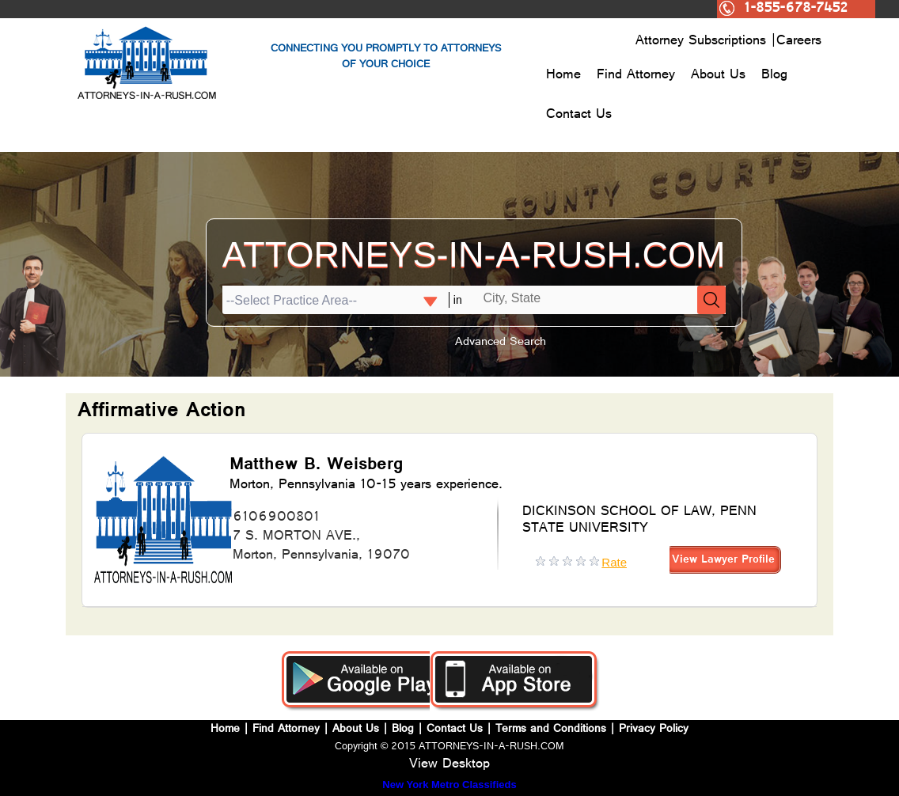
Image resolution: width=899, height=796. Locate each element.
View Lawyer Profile (723, 560)
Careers (798, 42)
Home (563, 76)
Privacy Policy (653, 730)
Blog (774, 76)
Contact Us (579, 115)
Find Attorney (636, 76)
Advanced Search (500, 343)
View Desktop (449, 765)
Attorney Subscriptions (703, 42)
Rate (614, 562)
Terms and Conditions (550, 730)
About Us (718, 76)
